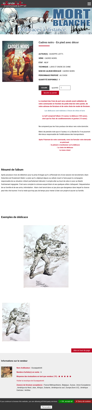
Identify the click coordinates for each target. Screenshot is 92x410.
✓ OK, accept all (66, 401)
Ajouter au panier (50, 93)
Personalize (46, 407)
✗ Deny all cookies (83, 401)
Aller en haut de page (81, 350)
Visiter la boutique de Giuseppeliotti (30, 381)
